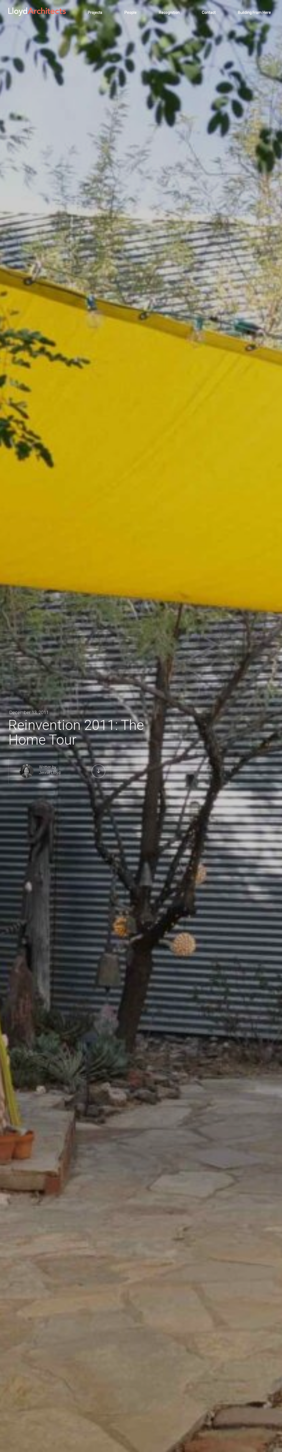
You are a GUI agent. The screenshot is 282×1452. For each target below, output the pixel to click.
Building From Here (254, 12)
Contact (209, 12)
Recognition (169, 12)
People (131, 12)
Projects (95, 12)
